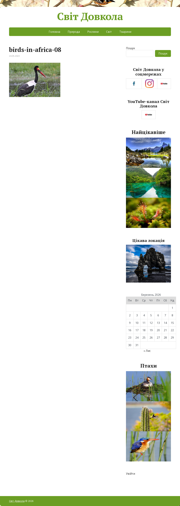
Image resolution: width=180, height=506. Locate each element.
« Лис (147, 351)
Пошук (130, 48)
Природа (74, 32)
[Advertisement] (63, 129)
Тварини (125, 32)
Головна (54, 32)
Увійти (130, 473)
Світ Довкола (90, 16)
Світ (109, 32)
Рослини (93, 32)
